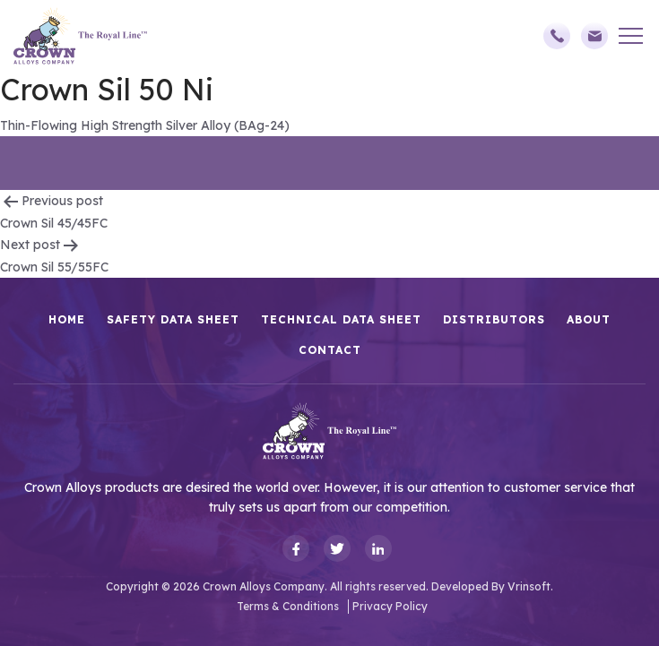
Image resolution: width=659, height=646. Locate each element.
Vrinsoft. (530, 586)
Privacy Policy (390, 606)
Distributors (494, 319)
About (589, 319)
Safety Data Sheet (173, 319)
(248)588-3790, (556, 35)
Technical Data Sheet (341, 319)
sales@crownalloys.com (594, 35)
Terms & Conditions (288, 606)
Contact (330, 350)
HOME (66, 319)
